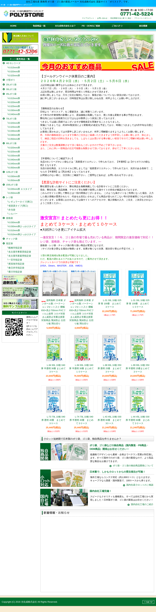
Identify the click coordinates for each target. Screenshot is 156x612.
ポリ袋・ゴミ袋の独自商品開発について (133, 465)
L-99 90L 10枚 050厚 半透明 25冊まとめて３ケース (138, 368)
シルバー (12, 213)
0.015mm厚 (13, 67)
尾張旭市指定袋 (15, 263)
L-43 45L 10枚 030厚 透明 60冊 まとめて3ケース (110, 420)
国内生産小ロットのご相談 (139, 485)
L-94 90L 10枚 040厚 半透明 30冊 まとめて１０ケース (81, 368)
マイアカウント (88, 18)
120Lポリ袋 (12, 172)
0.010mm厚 (13, 230)
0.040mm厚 (13, 114)
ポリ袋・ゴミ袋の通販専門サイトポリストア (16, 5)
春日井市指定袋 (15, 267)
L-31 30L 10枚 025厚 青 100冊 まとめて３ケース (109, 303)
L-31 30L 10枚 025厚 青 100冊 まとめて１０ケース (137, 303)
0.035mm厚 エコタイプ (19, 189)
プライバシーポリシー (142, 18)
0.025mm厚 (13, 75)
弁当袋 (11, 209)
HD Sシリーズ (13, 63)
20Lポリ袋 (11, 84)
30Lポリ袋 (11, 89)
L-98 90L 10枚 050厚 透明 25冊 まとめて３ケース (110, 368)
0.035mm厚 (13, 131)
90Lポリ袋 (11, 143)
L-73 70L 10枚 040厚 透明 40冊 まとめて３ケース (53, 420)
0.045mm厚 (13, 163)
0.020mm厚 (13, 71)
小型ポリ (10, 80)
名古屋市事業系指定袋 (19, 251)
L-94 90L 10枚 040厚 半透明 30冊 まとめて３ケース (53, 368)
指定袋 (9, 243)
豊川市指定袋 (14, 271)
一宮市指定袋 (14, 259)
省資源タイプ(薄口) (17, 205)
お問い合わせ (102, 18)
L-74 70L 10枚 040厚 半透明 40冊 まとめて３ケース (81, 420)
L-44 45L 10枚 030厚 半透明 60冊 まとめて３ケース (138, 420)
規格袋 (9, 218)
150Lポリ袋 (12, 184)
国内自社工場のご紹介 (142, 504)
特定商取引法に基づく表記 (120, 18)
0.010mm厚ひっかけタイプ (21, 234)
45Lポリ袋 (11, 94)
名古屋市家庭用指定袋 (19, 255)
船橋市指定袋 (14, 247)
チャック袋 (11, 238)
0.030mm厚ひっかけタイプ (21, 226)
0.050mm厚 (13, 139)
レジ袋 (9, 197)
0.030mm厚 (13, 110)
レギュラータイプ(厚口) (20, 201)
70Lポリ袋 (11, 118)
